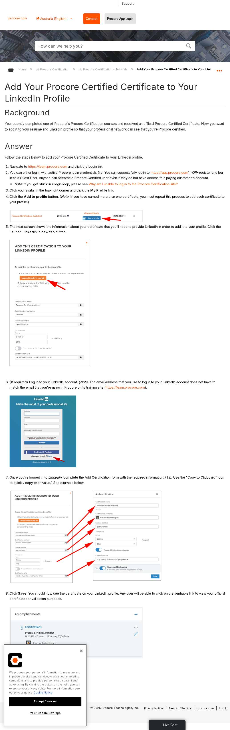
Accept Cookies (45, 701)
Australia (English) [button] (53, 18)
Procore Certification (53, 69)
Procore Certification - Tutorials (103, 69)
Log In (223, 708)
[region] (45, 685)
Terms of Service (180, 708)
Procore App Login (120, 18)
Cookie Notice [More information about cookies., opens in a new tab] (43, 692)
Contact (91, 18)
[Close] (81, 651)
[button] (189, 45)
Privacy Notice (153, 708)
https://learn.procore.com (47, 166)
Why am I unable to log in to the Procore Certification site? (133, 184)
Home (22, 69)
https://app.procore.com (169, 172)
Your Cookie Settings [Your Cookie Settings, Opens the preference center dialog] (45, 713)
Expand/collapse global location (219, 68)
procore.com (17, 18)
